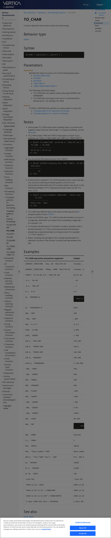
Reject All (82, 530)
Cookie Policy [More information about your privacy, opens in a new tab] (46, 532)
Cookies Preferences (82, 525)
